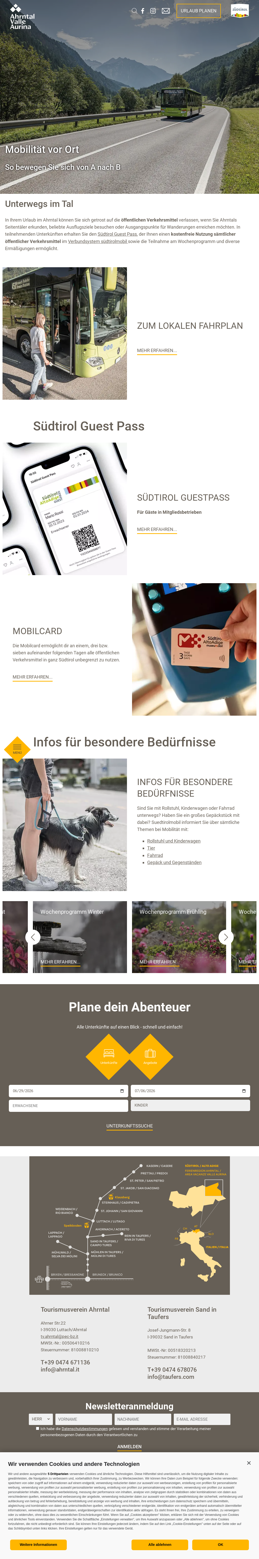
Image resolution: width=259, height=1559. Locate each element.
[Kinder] (190, 1105)
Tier (151, 848)
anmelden (129, 1446)
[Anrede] (41, 1419)
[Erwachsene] (68, 1106)
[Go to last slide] (32, 937)
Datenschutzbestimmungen (85, 1429)
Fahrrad (155, 855)
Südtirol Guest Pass (117, 234)
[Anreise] (68, 1091)
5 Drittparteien (58, 1474)
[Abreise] (190, 1091)
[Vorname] (84, 1419)
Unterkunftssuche (129, 1125)
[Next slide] (226, 937)
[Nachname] (143, 1419)
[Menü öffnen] (17, 371)
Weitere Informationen (38, 1545)
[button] (249, 1463)
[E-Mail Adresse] (202, 1419)
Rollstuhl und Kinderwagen (174, 841)
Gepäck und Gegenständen (174, 862)
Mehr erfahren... (157, 350)
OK (220, 1545)
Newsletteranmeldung (129, 1406)
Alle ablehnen (159, 1545)
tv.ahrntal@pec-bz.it (59, 1336)
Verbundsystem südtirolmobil (98, 241)
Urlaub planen (199, 10)
